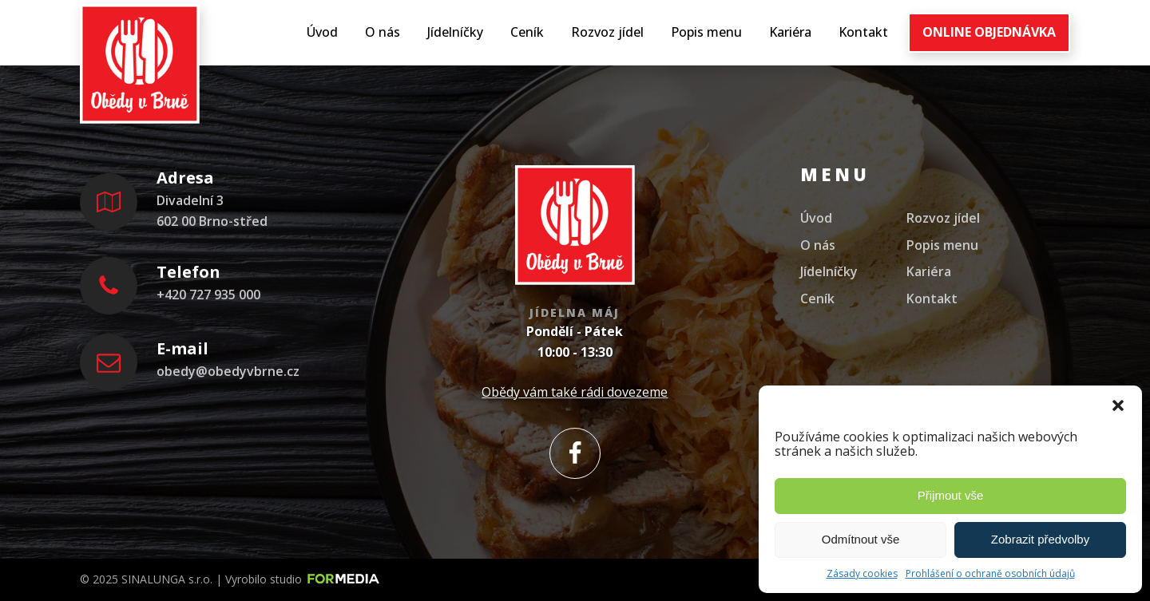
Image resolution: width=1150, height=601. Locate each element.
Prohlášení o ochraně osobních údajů (990, 573)
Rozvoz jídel (607, 32)
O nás (382, 32)
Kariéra (790, 32)
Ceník (527, 32)
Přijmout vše (951, 495)
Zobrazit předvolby (1040, 539)
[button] (1118, 405)
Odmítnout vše (861, 539)
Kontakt (863, 32)
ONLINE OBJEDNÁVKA (989, 32)
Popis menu (706, 32)
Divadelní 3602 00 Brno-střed (212, 211)
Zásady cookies (862, 573)
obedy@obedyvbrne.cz (228, 371)
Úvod (322, 32)
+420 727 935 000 (208, 294)
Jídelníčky (455, 32)
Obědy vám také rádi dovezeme (575, 392)
